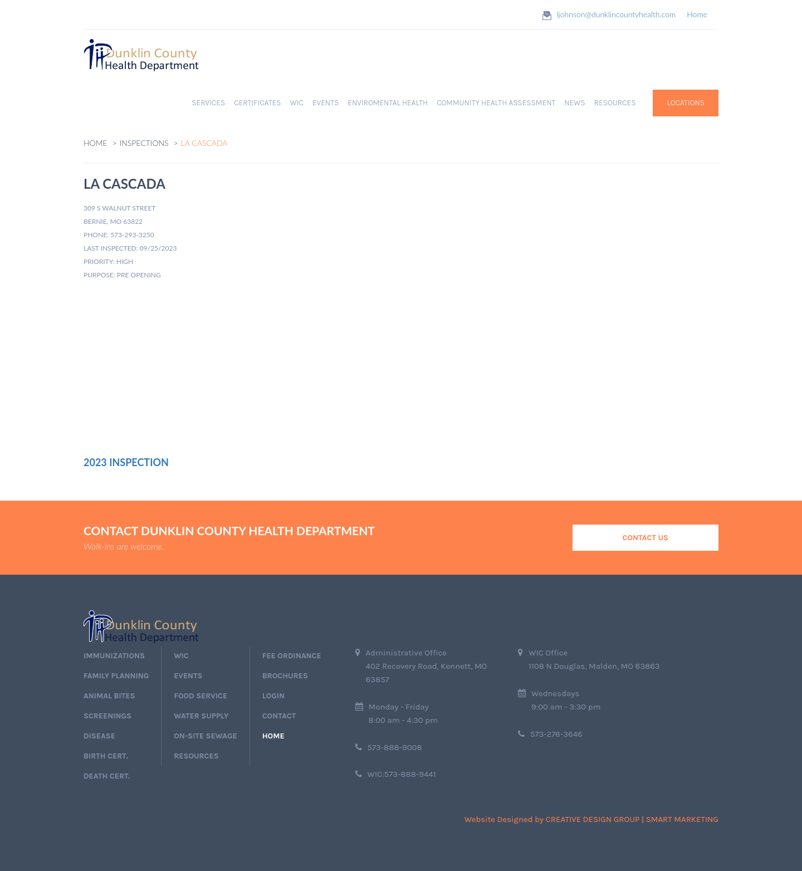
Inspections (144, 143)
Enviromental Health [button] (388, 102)
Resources (196, 756)
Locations (686, 102)
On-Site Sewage (205, 736)
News (574, 102)
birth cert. (106, 756)
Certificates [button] (257, 102)
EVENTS (325, 102)
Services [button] (208, 102)
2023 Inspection (126, 462)
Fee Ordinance (291, 655)
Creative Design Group (593, 819)
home (273, 736)
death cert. (107, 776)
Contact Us (645, 537)
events (188, 676)
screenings (107, 716)
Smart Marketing (682, 819)
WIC (297, 102)
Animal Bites (109, 696)
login (273, 696)
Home (697, 14)
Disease (99, 736)
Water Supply (201, 716)
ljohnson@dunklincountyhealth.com (616, 14)
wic (181, 655)
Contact (279, 716)
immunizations (114, 655)
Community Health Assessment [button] (496, 102)
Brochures (285, 676)
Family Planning (116, 676)
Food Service (200, 696)
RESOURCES (615, 102)
